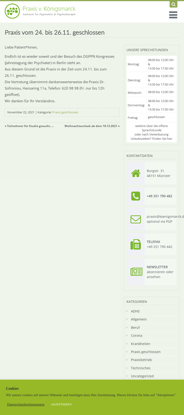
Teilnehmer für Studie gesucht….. (30, 126)
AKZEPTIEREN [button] (61, 404)
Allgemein (139, 319)
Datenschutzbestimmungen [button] (26, 404)
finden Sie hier (162, 138)
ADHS (135, 311)
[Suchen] (173, 4)
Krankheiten (140, 343)
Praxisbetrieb (141, 359)
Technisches (141, 368)
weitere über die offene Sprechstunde (151, 128)
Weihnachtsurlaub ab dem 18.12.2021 (91, 126)
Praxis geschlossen (65, 112)
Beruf (135, 327)
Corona (136, 335)
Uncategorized (142, 376)
